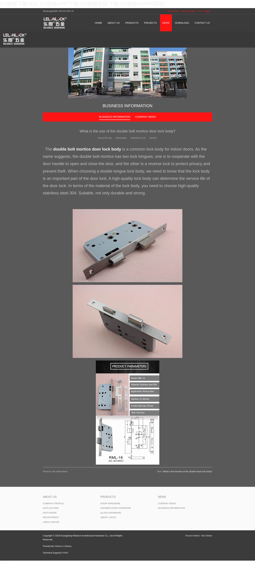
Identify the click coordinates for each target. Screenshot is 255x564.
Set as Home (173, 11)
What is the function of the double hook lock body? (187, 471)
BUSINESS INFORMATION (114, 116)
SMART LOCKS (108, 517)
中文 (199, 11)
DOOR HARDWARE (110, 503)
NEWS (162, 496)
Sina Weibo (206, 535)
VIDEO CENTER (51, 522)
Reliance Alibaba (63, 546)
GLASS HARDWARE (110, 513)
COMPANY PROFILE (53, 503)
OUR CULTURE (51, 508)
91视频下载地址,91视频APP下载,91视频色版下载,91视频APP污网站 (82, 4)
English (207, 11)
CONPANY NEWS (145, 116)
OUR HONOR (50, 513)
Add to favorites (188, 11)
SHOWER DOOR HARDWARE (115, 508)
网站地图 (4, 562)
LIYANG (64, 552)
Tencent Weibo (192, 535)
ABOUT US (50, 496)
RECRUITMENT (51, 517)
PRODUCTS (108, 496)
